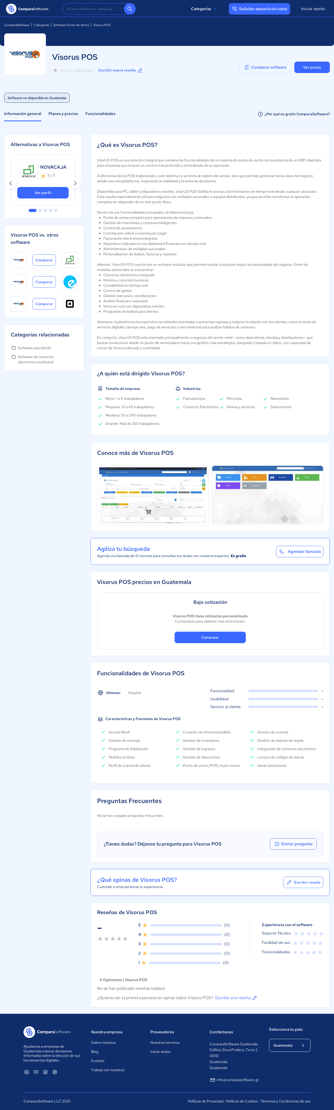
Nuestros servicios (165, 1042)
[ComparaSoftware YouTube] (36, 1072)
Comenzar (210, 637)
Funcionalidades (100, 113)
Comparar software (265, 67)
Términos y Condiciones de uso (285, 1101)
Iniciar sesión (313, 8)
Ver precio (312, 67)
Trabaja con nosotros (107, 1069)
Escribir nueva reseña (120, 70)
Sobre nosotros (103, 1042)
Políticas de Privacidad (205, 1101)
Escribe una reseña (236, 998)
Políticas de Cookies (242, 1101)
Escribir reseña (303, 882)
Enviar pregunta (293, 844)
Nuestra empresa (106, 1032)
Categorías (204, 9)
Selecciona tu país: (286, 1029)
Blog (94, 1051)
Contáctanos (221, 1032)
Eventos (97, 1060)
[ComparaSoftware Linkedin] (26, 1072)
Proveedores (162, 1032)
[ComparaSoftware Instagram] (55, 1072)
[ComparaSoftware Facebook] (45, 1072)
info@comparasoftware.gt (234, 1080)
